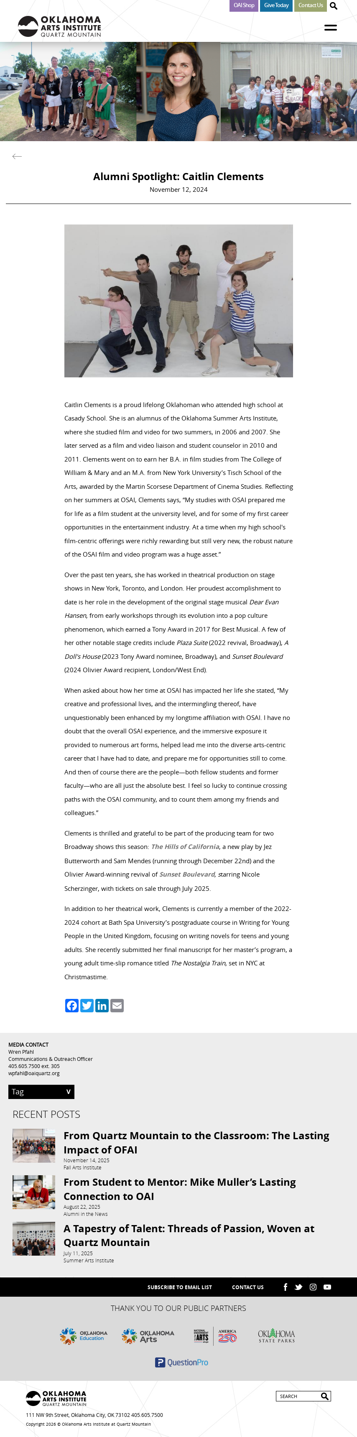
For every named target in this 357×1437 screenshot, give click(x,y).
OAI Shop (244, 5)
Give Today (276, 5)
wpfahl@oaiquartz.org (34, 1073)
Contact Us (310, 5)
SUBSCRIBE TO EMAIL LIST (180, 1287)
